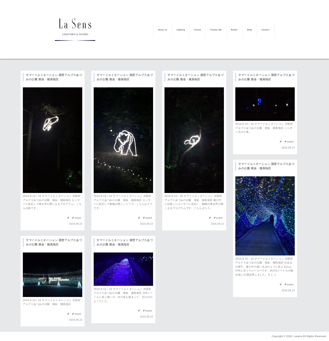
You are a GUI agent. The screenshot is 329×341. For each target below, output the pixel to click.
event (78, 218)
